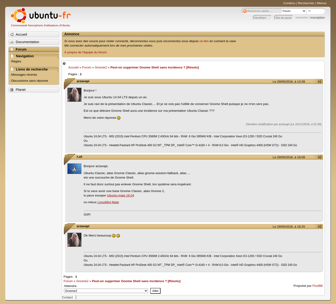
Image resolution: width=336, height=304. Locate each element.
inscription (318, 17)
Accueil (73, 67)
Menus (321, 3)
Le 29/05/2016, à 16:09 (289, 157)
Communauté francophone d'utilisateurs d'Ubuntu (40, 25)
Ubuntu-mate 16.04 (120, 195)
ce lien (204, 41)
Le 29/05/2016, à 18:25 (289, 226)
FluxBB (317, 285)
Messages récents (24, 74)
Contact (67, 297)
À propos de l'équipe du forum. (86, 52)
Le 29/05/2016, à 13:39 (289, 81)
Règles (16, 61)
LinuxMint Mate (108, 202)
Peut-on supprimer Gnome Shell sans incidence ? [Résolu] (154, 67)
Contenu (289, 3)
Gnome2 (101, 67)
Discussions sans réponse (29, 80)
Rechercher (306, 3)
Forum (86, 67)
